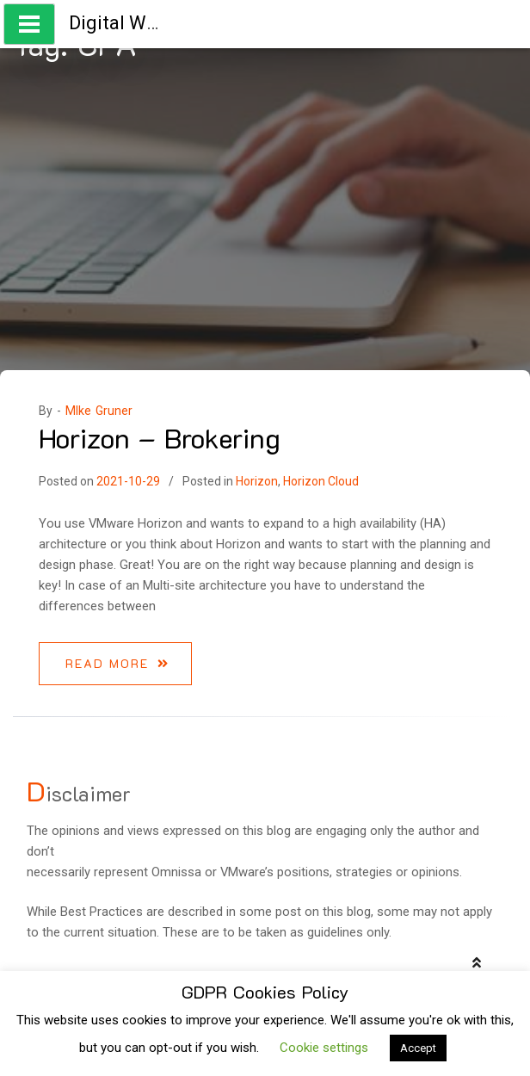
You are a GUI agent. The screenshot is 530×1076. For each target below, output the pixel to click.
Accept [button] (418, 1048)
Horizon (257, 481)
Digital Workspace (147, 23)
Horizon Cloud (321, 481)
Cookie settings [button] (324, 1047)
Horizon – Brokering (159, 437)
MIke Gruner (98, 410)
